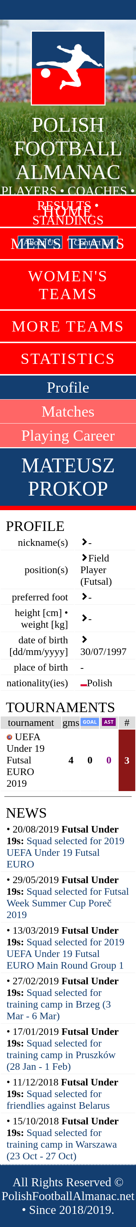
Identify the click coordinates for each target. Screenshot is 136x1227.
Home (68, 211)
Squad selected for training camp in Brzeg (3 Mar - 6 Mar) (59, 1004)
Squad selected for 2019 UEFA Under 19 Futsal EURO (65, 852)
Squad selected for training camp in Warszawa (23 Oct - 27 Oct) (62, 1144)
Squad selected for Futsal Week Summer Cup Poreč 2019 (68, 903)
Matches (67, 411)
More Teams (68, 326)
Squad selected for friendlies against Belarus (58, 1099)
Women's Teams (68, 284)
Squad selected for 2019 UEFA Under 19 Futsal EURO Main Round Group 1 (65, 953)
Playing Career (68, 435)
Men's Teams (68, 243)
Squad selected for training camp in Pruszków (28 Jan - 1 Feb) (61, 1054)
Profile (68, 387)
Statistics (68, 358)
